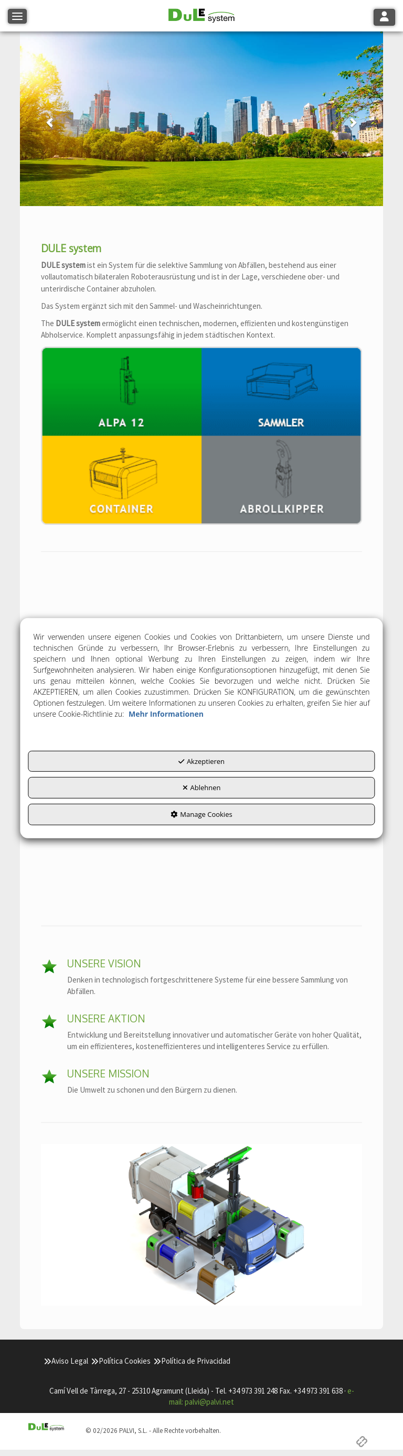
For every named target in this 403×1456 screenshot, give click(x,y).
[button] (201, 16)
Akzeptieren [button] (201, 761)
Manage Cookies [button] (201, 814)
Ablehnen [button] (202, 787)
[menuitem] (66, 1361)
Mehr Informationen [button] (166, 714)
